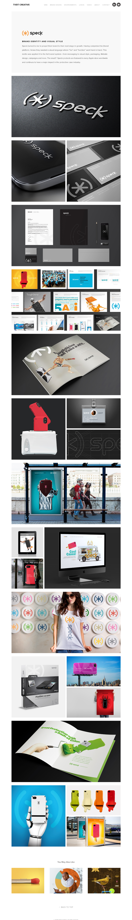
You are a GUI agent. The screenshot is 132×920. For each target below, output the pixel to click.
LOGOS (81, 5)
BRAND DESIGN (56, 5)
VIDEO (89, 5)
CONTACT (106, 5)
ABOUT (97, 5)
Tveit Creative (21, 4)
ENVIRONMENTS (70, 5)
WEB (45, 5)
